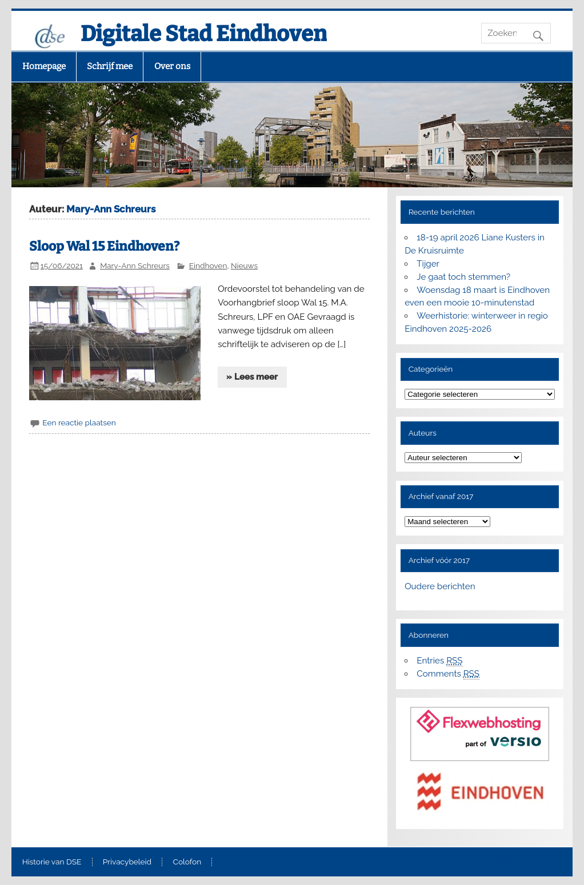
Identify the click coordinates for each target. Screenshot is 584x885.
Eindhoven (208, 265)
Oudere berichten (440, 586)
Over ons (172, 66)
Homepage (44, 66)
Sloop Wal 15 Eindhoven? (104, 246)
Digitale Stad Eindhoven (204, 34)
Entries (439, 660)
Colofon (187, 862)
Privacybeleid (127, 862)
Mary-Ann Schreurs (135, 265)
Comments (448, 674)
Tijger (428, 264)
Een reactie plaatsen (78, 422)
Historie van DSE (52, 862)
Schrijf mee (110, 66)
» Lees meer (252, 377)
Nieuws (244, 265)
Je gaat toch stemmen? (463, 277)
